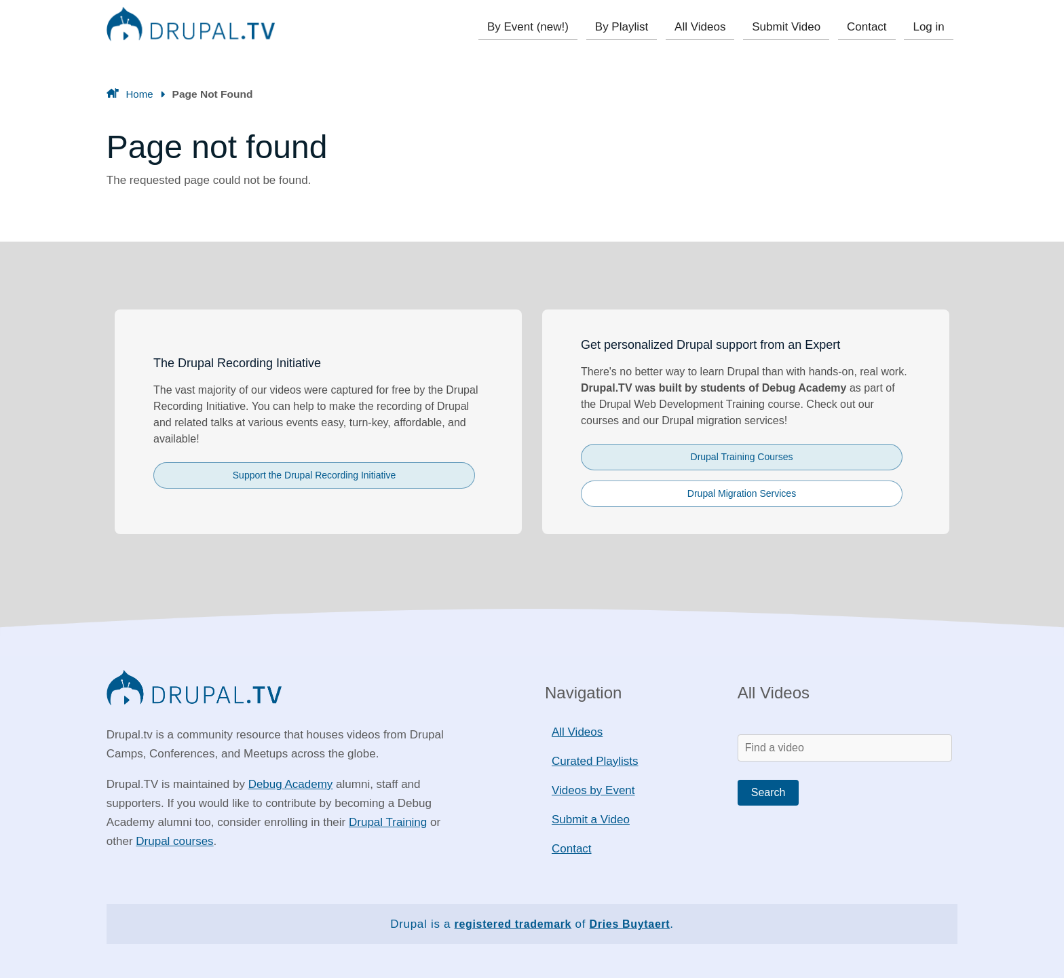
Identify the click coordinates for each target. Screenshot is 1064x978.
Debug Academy (290, 784)
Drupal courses (174, 841)
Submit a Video (591, 819)
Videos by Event (593, 790)
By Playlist (630, 26)
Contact (870, 26)
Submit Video (791, 26)
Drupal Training (388, 822)
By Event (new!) (539, 26)
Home (139, 94)
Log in (929, 26)
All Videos (706, 26)
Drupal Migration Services (741, 493)
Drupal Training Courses (742, 456)
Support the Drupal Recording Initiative (314, 475)
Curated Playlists (595, 761)
